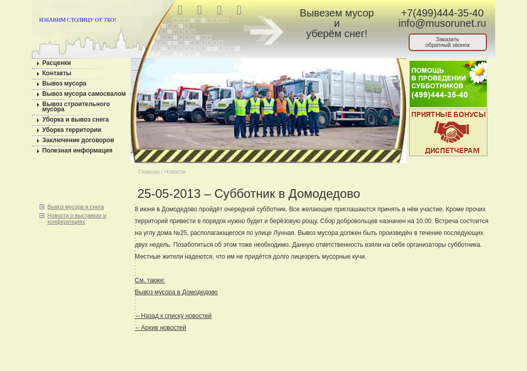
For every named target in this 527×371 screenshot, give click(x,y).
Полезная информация (77, 150)
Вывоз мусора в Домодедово (176, 292)
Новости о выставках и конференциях (77, 218)
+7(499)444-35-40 (442, 13)
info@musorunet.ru (442, 23)
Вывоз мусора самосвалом (84, 93)
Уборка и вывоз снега (75, 119)
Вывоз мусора (64, 83)
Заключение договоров (78, 140)
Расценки (56, 62)
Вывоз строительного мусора (76, 107)
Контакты (57, 73)
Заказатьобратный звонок (447, 42)
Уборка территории (71, 129)
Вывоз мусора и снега (75, 207)
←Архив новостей (160, 327)
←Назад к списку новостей (173, 315)
